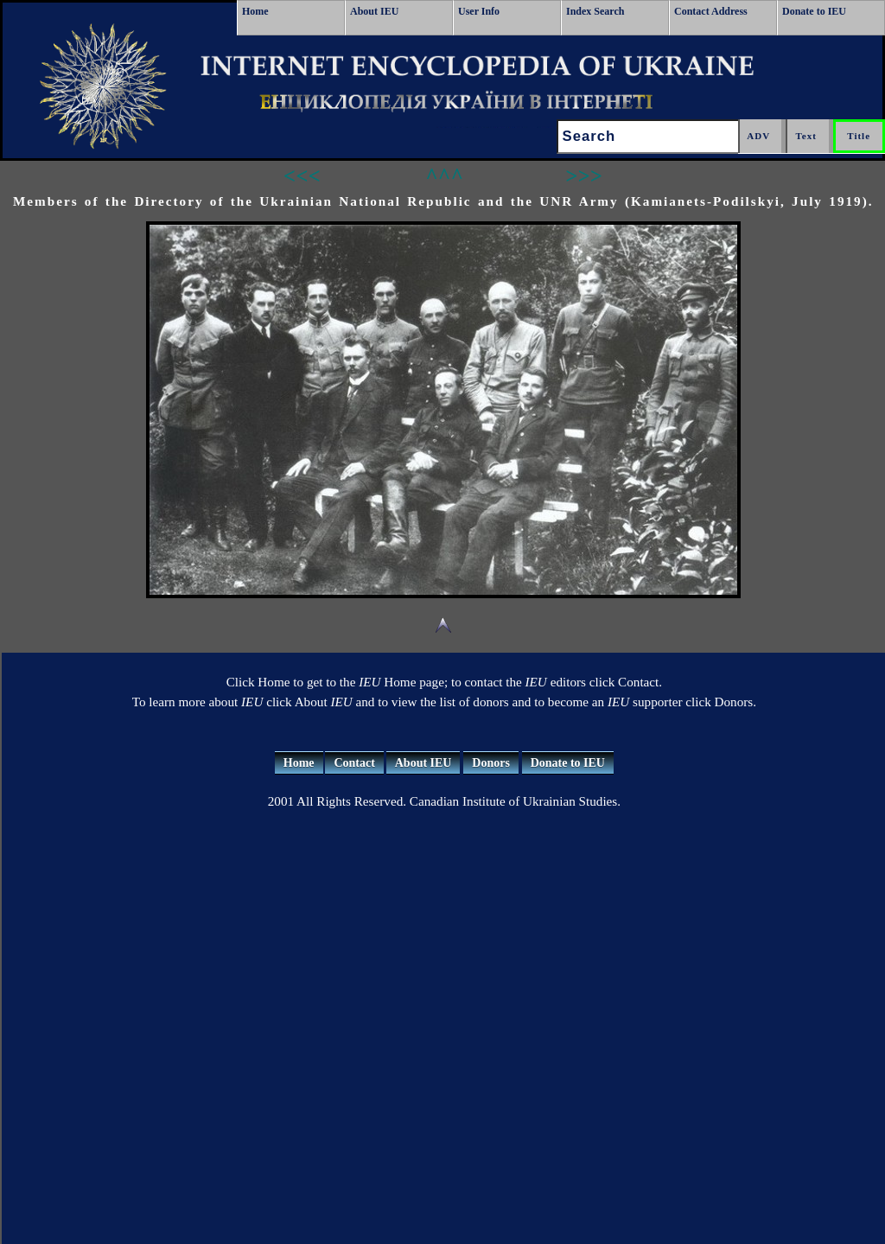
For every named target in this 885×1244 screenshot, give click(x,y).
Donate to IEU (814, 11)
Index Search (595, 11)
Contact (354, 762)
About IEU (374, 11)
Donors (491, 762)
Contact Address (711, 11)
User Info (479, 11)
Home (255, 11)
